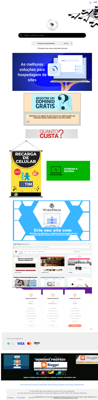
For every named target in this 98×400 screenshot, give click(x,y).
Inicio (22, 385)
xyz (28, 121)
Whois (56, 385)
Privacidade (21, 398)
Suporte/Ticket (79, 385)
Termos (30, 398)
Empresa (10, 398)
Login (95, 2)
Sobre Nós (28, 385)
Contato (70, 385)
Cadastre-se (63, 385)
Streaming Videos (46, 385)
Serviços (36, 385)
